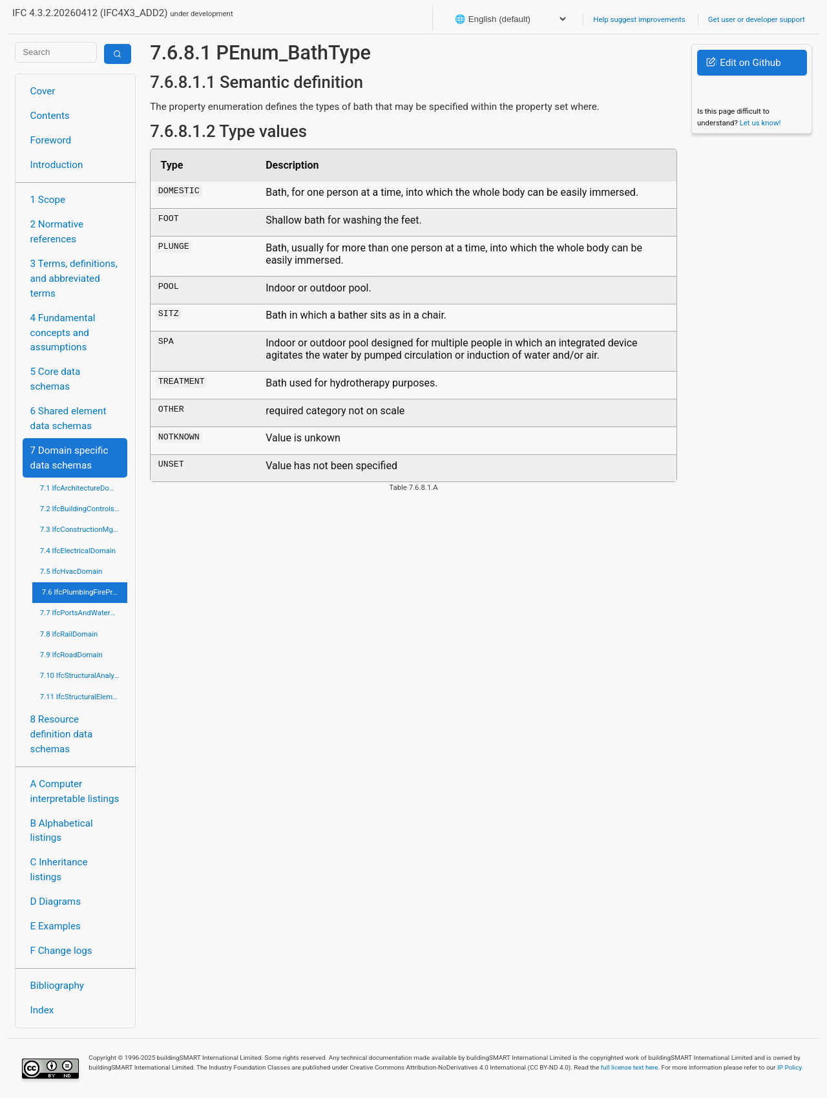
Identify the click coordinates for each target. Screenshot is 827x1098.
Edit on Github (743, 63)
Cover (43, 91)
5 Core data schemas (55, 379)
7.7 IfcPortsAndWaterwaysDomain (83, 612)
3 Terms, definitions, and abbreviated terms (74, 278)
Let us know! (760, 122)
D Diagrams (55, 901)
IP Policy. (790, 1067)
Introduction (56, 165)
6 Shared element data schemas (68, 418)
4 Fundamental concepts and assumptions (63, 333)
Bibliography (57, 985)
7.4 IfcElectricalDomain (78, 550)
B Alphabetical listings (61, 831)
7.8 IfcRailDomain (69, 634)
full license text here (629, 1067)
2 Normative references (57, 231)
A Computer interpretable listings (75, 791)
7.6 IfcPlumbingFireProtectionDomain (84, 592)
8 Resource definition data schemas (61, 734)
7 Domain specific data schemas (69, 458)
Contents (50, 115)
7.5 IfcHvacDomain (71, 571)
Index (42, 1010)
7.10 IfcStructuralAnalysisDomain (83, 675)
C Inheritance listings (59, 869)
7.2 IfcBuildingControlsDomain (83, 508)
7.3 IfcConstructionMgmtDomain (83, 529)
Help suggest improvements (639, 19)
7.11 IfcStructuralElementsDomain (83, 696)
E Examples (55, 926)
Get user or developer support (756, 19)
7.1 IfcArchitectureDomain (82, 487)
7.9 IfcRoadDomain (71, 654)
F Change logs (61, 950)
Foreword (51, 140)
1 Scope (48, 200)
